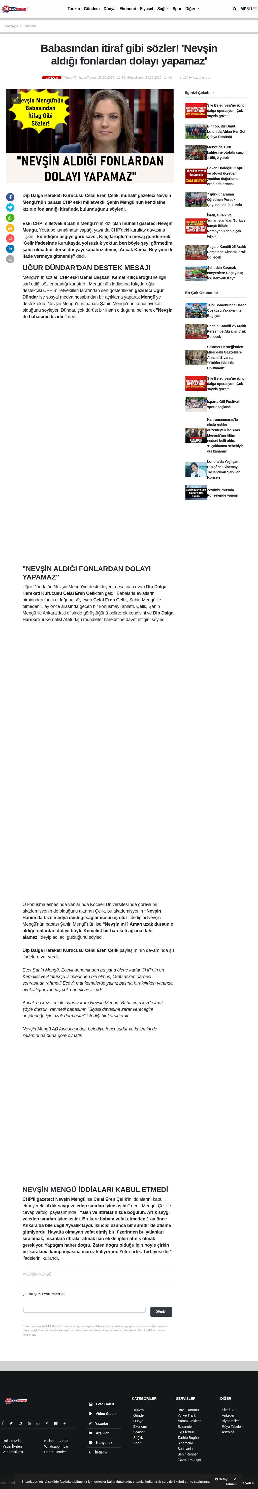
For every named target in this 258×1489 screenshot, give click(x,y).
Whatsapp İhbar (56, 1446)
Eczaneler (185, 1427)
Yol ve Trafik (187, 1415)
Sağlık (163, 9)
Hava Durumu (188, 1410)
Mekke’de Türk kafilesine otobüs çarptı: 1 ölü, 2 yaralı (226, 152)
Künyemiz (100, 1443)
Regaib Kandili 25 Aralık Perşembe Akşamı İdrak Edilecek (226, 252)
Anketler (228, 1415)
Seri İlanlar (186, 1449)
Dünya (109, 9)
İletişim (98, 1452)
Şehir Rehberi (188, 1454)
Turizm (74, 9)
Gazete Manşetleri (191, 1460)
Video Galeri (102, 1414)
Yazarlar (98, 1423)
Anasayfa (12, 26)
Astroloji (228, 1432)
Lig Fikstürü (186, 1432)
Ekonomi (127, 9)
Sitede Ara (230, 1410)
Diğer (190, 9)
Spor (177, 9)
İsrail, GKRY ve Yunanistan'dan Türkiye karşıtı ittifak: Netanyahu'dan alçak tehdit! (226, 225)
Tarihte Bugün (188, 1438)
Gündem (92, 9)
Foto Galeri (101, 1404)
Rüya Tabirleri (232, 1427)
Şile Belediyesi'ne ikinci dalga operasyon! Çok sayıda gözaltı (226, 110)
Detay (221, 1479)
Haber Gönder (55, 1452)
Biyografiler (230, 1421)
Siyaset (146, 9)
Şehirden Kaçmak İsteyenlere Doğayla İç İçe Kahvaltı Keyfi (225, 273)
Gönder (161, 1311)
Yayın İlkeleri (12, 1446)
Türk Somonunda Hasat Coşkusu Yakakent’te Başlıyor (226, 310)
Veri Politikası (13, 1452)
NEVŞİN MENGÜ (50, 1189)
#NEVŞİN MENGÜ (37, 1274)
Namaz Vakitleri (189, 1421)
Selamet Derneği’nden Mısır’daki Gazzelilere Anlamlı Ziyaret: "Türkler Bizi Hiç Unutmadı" (225, 357)
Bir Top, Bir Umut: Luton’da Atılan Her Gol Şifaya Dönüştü (226, 131)
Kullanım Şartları (56, 1441)
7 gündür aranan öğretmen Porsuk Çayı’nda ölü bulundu (224, 199)
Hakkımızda (12, 1441)
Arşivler (99, 1433)
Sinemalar (185, 1443)
